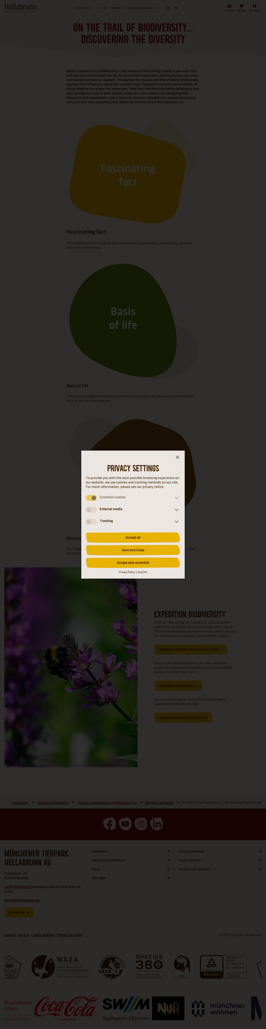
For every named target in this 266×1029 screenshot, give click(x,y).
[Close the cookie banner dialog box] (177, 458)
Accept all (133, 537)
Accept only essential (133, 562)
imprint (142, 572)
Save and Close (133, 550)
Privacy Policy (127, 572)
